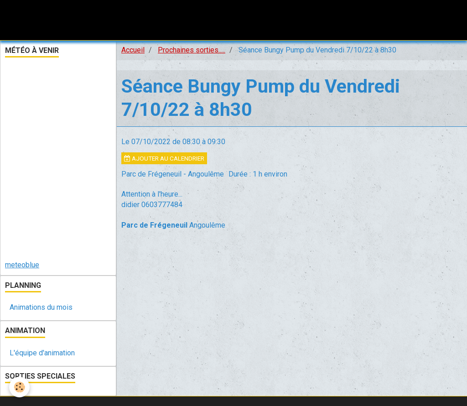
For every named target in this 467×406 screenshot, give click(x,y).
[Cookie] (19, 387)
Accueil (133, 50)
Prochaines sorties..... (191, 50)
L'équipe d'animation (42, 353)
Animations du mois (41, 307)
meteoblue (22, 264)
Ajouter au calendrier (164, 158)
